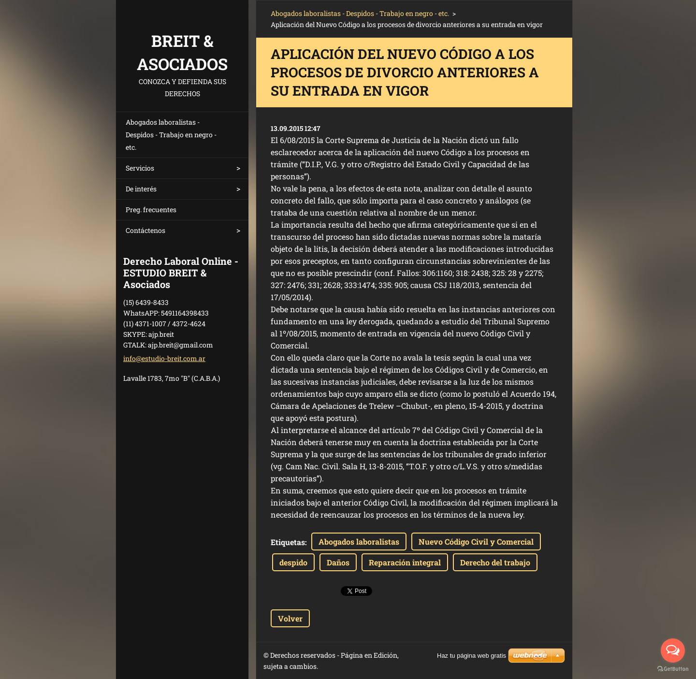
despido (293, 562)
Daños (338, 562)
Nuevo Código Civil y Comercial (476, 541)
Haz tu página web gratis (471, 655)
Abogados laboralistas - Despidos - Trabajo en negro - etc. (171, 134)
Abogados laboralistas (359, 541)
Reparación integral (405, 562)
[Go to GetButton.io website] (672, 669)
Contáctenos (145, 230)
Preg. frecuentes (151, 209)
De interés (141, 188)
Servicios (140, 168)
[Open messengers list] (673, 650)
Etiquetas (288, 542)
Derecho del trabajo (495, 562)
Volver (290, 618)
